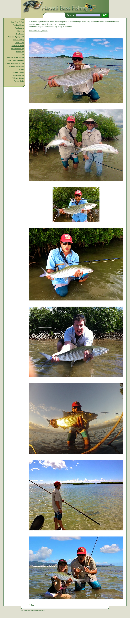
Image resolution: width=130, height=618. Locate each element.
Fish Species (19, 28)
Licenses (20, 31)
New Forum (20, 34)
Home (22, 19)
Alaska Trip (20, 51)
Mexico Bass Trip (17, 49)
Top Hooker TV (18, 75)
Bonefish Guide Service (15, 57)
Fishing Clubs (19, 81)
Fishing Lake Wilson (16, 66)
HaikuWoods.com (38, 610)
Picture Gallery (18, 40)
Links (22, 54)
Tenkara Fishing (18, 72)
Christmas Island (18, 46)
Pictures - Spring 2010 (16, 37)
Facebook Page (18, 25)
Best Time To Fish (17, 22)
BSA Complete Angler (16, 60)
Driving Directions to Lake (14, 63)
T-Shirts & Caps (18, 78)
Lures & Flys (19, 43)
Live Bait (21, 69)
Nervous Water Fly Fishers (38, 31)
